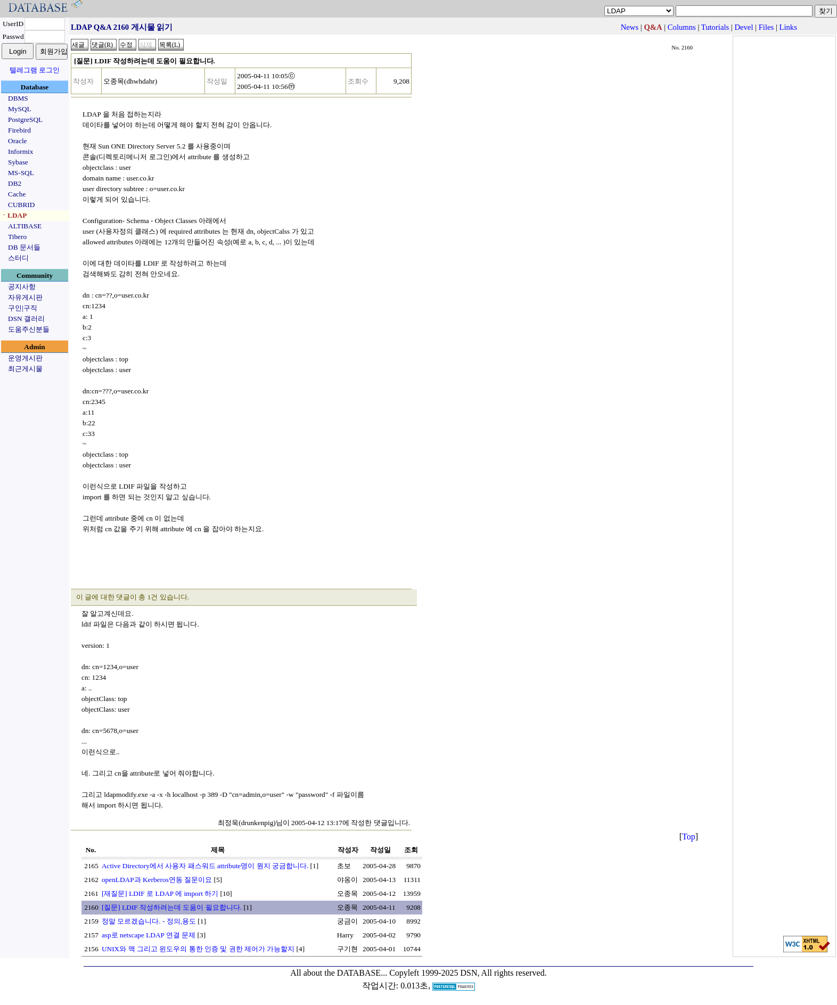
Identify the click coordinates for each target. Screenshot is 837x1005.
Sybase (18, 162)
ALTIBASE (25, 226)
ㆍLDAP (14, 215)
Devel (743, 27)
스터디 (18, 258)
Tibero (17, 237)
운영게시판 (25, 358)
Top (688, 836)
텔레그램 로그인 (35, 70)
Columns (682, 27)
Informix (20, 151)
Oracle (17, 141)
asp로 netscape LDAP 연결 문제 (148, 935)
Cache (17, 194)
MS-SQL (21, 173)
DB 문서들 (24, 247)
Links (788, 27)
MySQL (19, 109)
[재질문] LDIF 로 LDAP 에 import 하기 (160, 893)
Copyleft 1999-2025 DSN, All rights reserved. (468, 972)
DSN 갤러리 (26, 319)
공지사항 (22, 287)
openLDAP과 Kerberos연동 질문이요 (157, 880)
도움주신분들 (29, 329)
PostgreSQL (25, 119)
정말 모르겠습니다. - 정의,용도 (149, 921)
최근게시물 (25, 369)
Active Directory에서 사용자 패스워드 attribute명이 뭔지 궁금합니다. (205, 866)
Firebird (19, 130)
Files (766, 27)
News (629, 27)
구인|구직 (22, 308)
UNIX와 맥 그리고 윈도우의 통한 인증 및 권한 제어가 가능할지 (198, 949)
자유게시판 (25, 297)
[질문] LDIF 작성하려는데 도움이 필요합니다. (172, 907)
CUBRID (21, 205)
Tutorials (715, 27)
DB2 (14, 183)
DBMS (18, 98)
